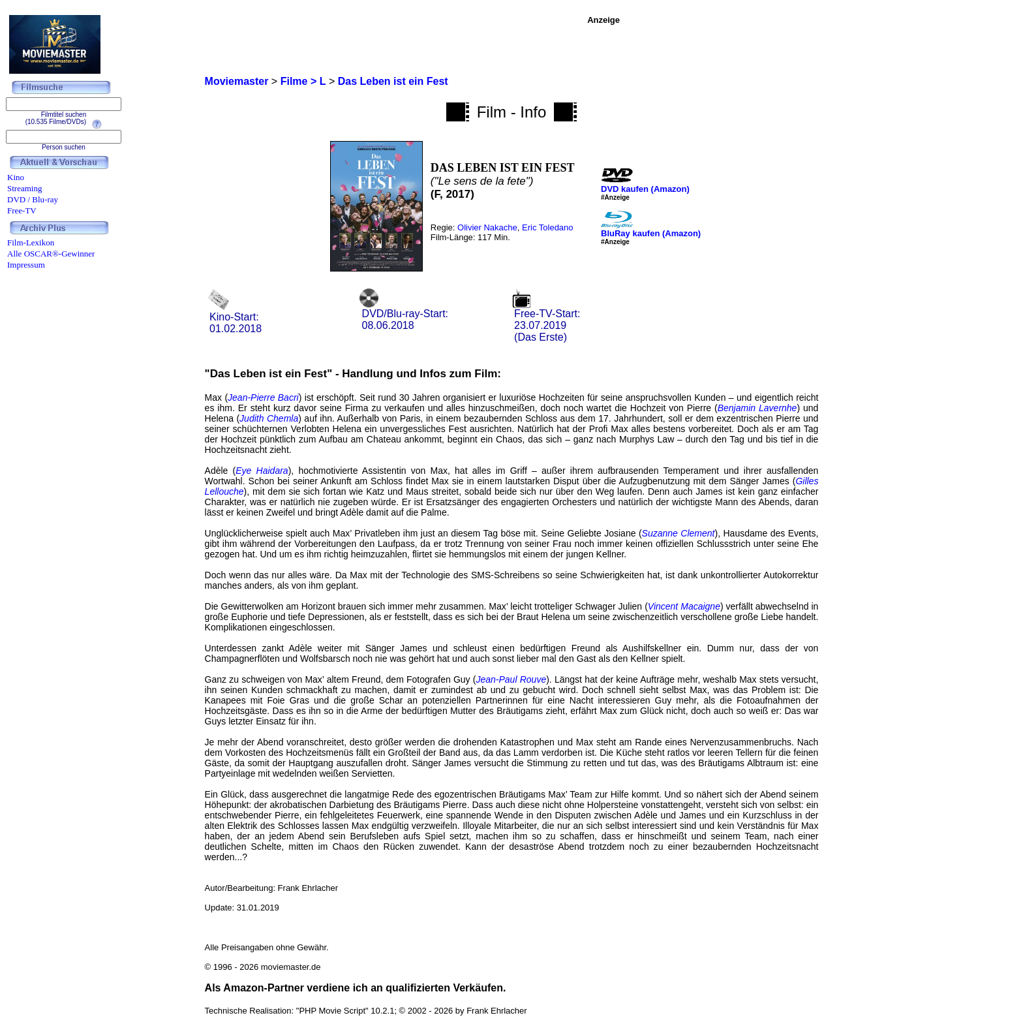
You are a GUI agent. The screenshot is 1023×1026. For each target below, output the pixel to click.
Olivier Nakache (487, 227)
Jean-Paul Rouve (511, 679)
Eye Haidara (262, 470)
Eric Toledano (547, 227)
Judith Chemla (268, 418)
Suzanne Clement (678, 533)
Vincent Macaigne (684, 606)
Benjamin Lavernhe (757, 408)
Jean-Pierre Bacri (263, 397)
